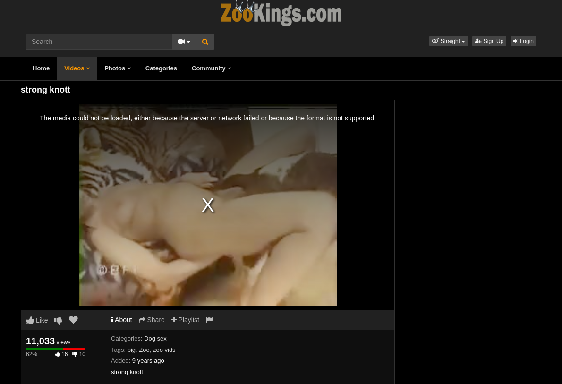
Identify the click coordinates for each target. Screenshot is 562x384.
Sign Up (489, 41)
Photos (117, 68)
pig (132, 349)
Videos (77, 68)
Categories (161, 68)
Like (37, 320)
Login (523, 41)
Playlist (185, 320)
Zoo (144, 349)
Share (152, 320)
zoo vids (164, 349)
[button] (448, 41)
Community (211, 68)
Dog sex (155, 338)
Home (41, 68)
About (121, 320)
